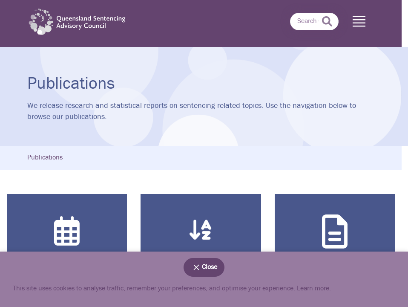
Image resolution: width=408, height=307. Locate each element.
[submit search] (327, 21)
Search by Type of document (334, 243)
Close (204, 267)
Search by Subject (201, 245)
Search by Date (67, 244)
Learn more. (314, 288)
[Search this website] (314, 22)
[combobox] (314, 22)
